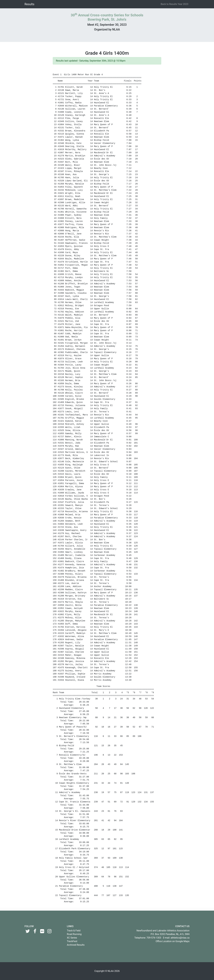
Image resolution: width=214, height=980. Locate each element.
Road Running (74, 934)
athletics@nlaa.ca (180, 937)
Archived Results (76, 944)
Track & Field (73, 930)
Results (29, 4)
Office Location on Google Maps (172, 941)
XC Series (72, 937)
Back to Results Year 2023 (174, 4)
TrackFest (72, 941)
